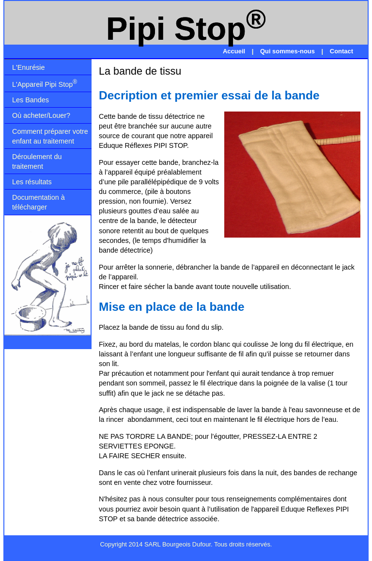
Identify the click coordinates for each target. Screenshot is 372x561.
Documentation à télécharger (38, 202)
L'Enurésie (28, 67)
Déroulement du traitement (37, 161)
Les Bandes (30, 100)
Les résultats (32, 182)
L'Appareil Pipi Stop (44, 83)
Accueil (235, 51)
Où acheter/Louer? (41, 115)
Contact (341, 51)
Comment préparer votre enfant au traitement (50, 136)
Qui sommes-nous (288, 51)
